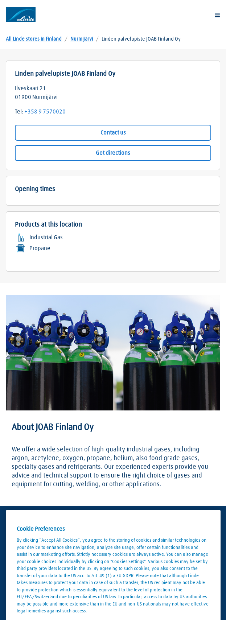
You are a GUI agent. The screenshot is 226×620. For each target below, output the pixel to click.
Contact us (113, 133)
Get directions (113, 153)
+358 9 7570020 (45, 112)
